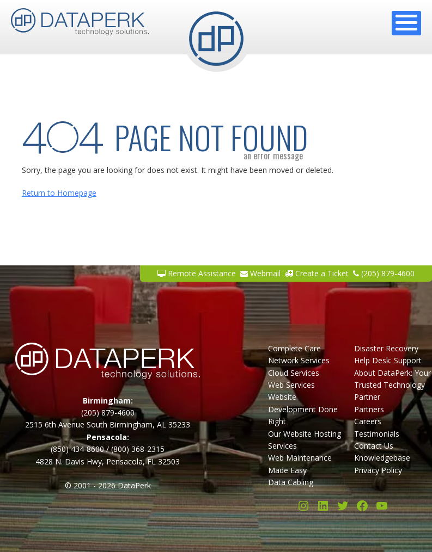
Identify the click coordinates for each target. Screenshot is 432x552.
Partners (369, 409)
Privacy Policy (378, 470)
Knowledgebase (382, 457)
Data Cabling (290, 482)
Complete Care (294, 348)
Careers (367, 421)
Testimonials (376, 434)
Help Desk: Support (388, 360)
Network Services (299, 360)
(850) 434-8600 (77, 449)
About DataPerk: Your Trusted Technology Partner (392, 385)
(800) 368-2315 (138, 449)
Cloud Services (293, 373)
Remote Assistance (196, 273)
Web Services (291, 385)
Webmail (260, 273)
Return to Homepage (59, 193)
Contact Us (373, 446)
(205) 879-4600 (384, 273)
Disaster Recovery (386, 348)
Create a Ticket (317, 273)
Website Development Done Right (303, 409)
